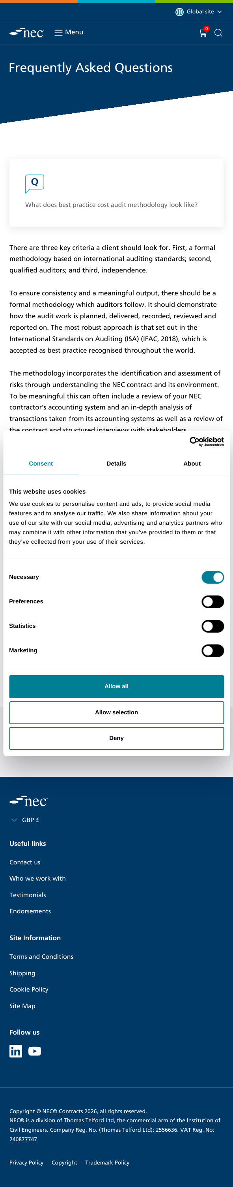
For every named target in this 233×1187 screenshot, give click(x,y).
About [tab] (192, 463)
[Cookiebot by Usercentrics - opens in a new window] (189, 442)
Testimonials (27, 895)
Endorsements (30, 911)
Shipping (22, 973)
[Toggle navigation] (58, 33)
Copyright (64, 1162)
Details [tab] (117, 463)
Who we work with (37, 879)
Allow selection (116, 712)
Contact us (24, 862)
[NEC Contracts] (26, 33)
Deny (116, 738)
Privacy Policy (26, 1162)
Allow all (116, 686)
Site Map (22, 1006)
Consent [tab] (41, 463)
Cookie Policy (28, 990)
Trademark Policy (107, 1162)
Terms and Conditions (41, 957)
